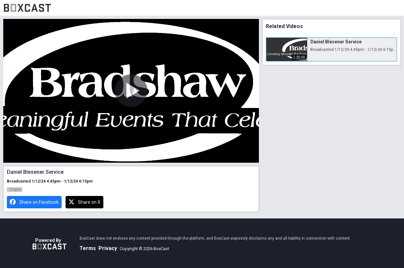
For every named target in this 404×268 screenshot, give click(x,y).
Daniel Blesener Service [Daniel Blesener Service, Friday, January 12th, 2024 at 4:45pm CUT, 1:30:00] (336, 41)
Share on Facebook (34, 202)
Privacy (107, 248)
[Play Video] (131, 90)
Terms (88, 248)
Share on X (84, 202)
